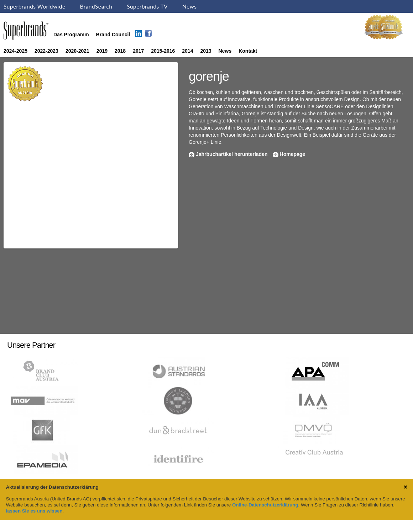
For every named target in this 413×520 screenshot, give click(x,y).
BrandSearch (96, 6)
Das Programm (71, 34)
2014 (187, 51)
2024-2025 (15, 51)
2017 (138, 51)
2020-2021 (77, 51)
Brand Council (113, 34)
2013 (205, 51)
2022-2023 (46, 51)
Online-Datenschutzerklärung (265, 505)
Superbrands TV (147, 6)
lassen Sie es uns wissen (34, 511)
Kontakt (248, 51)
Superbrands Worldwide (35, 6)
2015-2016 (163, 51)
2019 (102, 51)
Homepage (292, 154)
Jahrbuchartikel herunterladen (232, 154)
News (189, 6)
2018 (120, 51)
